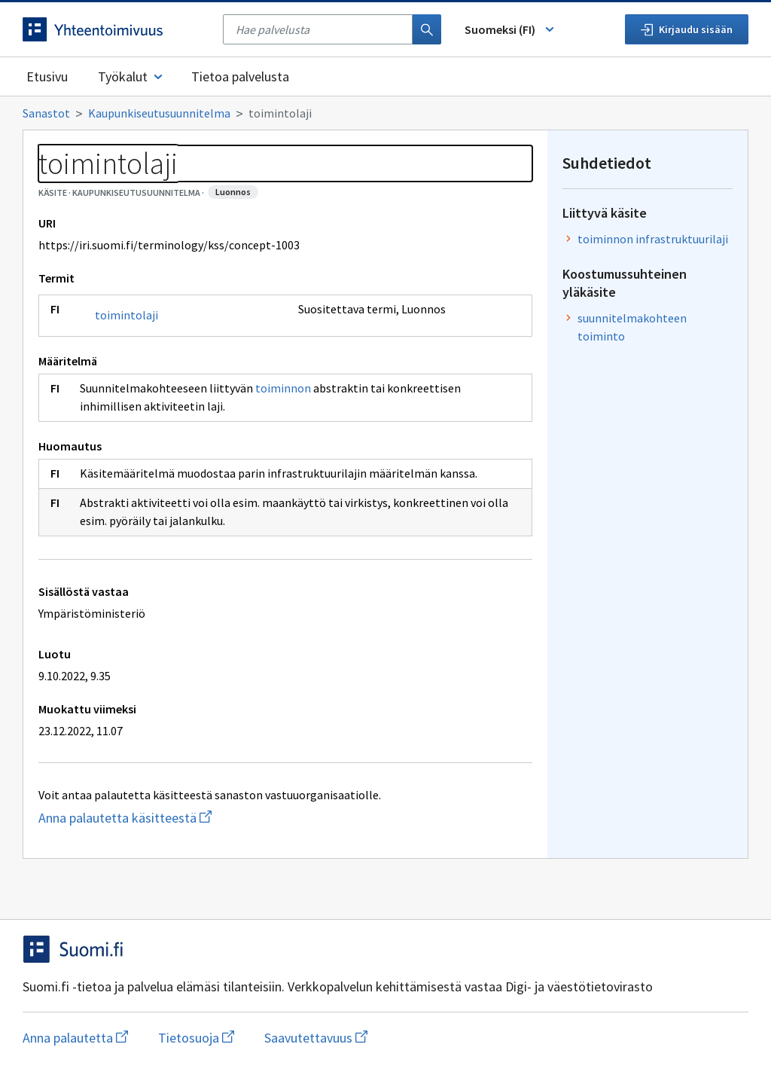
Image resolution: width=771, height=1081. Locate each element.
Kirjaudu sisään (687, 29)
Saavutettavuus (315, 1038)
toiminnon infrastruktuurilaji (652, 238)
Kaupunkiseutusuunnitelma (159, 113)
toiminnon (283, 387)
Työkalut (131, 76)
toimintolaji (126, 314)
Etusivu (47, 76)
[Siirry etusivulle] (115, 29)
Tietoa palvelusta (240, 76)
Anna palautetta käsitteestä (195, 818)
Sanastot (46, 113)
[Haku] (427, 29)
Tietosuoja (196, 1038)
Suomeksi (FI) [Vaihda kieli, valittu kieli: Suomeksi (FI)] (510, 29)
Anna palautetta (75, 1038)
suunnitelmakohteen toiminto (632, 327)
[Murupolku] (385, 113)
